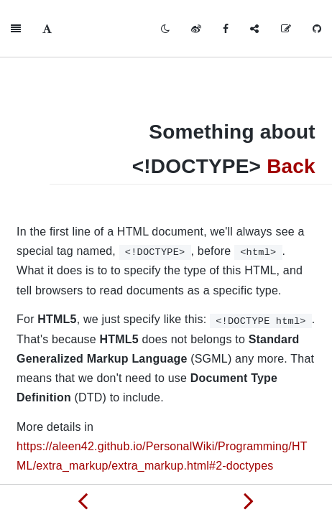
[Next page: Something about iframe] (249, 500)
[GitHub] (317, 28)
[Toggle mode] (165, 28)
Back (291, 166)
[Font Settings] (47, 28)
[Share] (254, 28)
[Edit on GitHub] (286, 28)
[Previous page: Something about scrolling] (83, 500)
